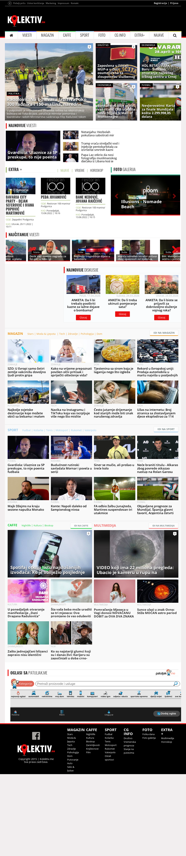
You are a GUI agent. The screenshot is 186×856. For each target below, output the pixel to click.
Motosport (62, 467)
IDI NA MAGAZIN (164, 369)
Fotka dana (148, 770)
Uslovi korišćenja (35, 3)
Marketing (51, 3)
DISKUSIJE (82, 290)
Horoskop (166, 778)
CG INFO (120, 35)
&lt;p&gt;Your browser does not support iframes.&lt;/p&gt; (95, 736)
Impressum (63, 3)
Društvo (128, 774)
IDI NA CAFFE (81, 562)
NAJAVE (159, 35)
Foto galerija (149, 774)
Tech (62, 370)
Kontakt (74, 3)
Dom (99, 370)
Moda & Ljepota (46, 370)
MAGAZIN (47, 35)
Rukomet (76, 467)
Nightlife (26, 562)
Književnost (92, 785)
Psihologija (87, 370)
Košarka (38, 467)
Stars (30, 370)
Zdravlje (73, 370)
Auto (69, 800)
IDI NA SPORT (166, 465)
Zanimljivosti (93, 781)
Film (88, 789)
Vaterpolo (90, 467)
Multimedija (167, 774)
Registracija (160, 3)
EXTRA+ (140, 35)
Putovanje (72, 796)
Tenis (49, 467)
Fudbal (26, 467)
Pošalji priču (19, 3)
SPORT (84, 35)
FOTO (101, 35)
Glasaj (83, 338)
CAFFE (67, 35)
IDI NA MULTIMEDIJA (163, 562)
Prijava (174, 3)
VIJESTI (27, 35)
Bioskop (49, 562)
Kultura (38, 562)
